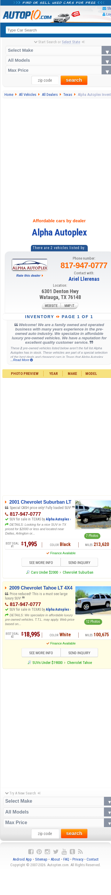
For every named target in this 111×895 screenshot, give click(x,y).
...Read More (21, 360)
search (74, 80)
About (55, 859)
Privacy (77, 859)
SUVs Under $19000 (47, 663)
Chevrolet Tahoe (79, 663)
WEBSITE (51, 306)
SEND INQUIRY (80, 562)
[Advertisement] (55, 157)
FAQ (66, 859)
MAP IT (69, 306)
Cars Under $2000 (44, 572)
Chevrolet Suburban (78, 572)
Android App (22, 859)
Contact (93, 859)
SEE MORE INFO (40, 562)
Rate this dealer (28, 275)
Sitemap (41, 859)
